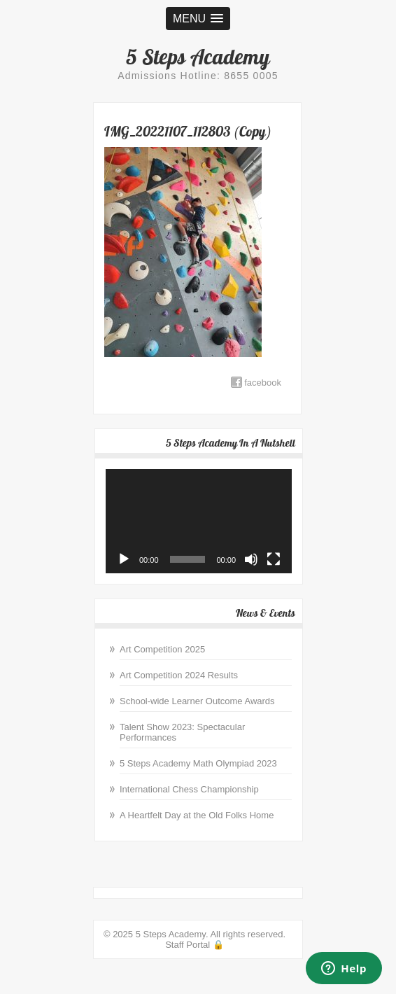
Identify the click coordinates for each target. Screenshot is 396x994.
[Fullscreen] (274, 559)
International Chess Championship (189, 789)
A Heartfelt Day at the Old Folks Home (197, 815)
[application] (199, 521)
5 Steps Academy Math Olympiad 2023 (198, 763)
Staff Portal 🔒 (194, 944)
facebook (262, 382)
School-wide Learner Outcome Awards (197, 701)
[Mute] (251, 559)
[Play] (124, 559)
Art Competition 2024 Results (179, 675)
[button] (198, 18)
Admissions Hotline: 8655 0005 (198, 75)
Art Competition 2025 (162, 649)
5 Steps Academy (198, 56)
